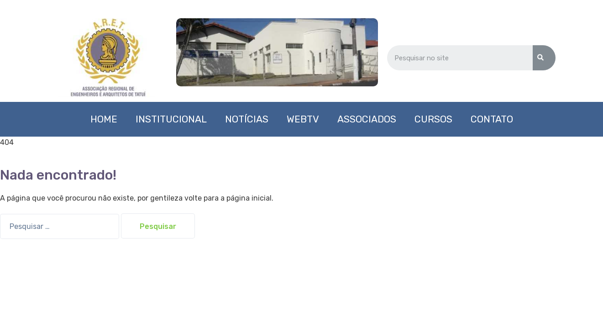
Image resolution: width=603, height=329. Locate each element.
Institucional (171, 119)
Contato (492, 119)
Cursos (433, 119)
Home (103, 119)
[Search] (544, 57)
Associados (366, 119)
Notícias (246, 119)
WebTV (303, 119)
